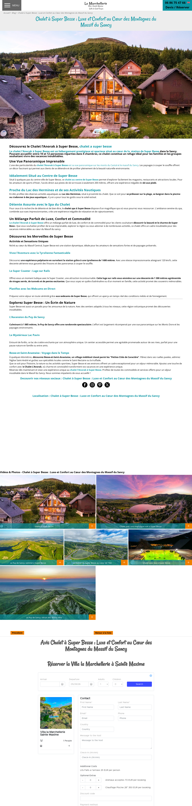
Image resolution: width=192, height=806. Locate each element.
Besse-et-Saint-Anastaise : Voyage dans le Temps (39, 352)
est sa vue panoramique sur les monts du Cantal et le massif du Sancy (88, 165)
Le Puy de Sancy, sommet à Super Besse (28, 563)
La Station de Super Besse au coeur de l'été (92, 563)
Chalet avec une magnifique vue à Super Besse (140, 526)
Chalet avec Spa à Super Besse (156, 563)
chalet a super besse (95, 146)
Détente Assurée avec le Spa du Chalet (39, 204)
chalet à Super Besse (44, 526)
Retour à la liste (103, 632)
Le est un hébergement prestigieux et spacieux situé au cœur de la (84, 151)
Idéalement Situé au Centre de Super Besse (43, 175)
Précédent (17, 632)
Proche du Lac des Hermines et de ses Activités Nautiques (55, 190)
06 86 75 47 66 (175, 3)
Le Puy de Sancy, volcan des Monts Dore (44, 617)
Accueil (6, 13)
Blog (14, 13)
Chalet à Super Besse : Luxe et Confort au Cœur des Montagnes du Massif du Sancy (55, 13)
